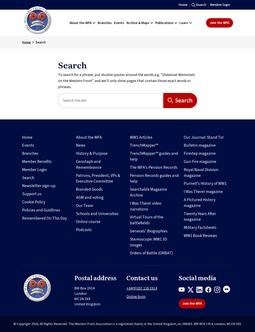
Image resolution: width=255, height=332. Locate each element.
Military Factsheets (200, 227)
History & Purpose (92, 153)
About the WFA (89, 137)
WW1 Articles (141, 137)
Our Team (84, 206)
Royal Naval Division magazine (201, 173)
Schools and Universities (97, 214)
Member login (220, 4)
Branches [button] (105, 22)
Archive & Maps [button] (137, 22)
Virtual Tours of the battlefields (146, 220)
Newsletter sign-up (38, 186)
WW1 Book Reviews (200, 236)
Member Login (34, 170)
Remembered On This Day (44, 218)
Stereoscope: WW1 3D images (148, 242)
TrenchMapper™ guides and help (154, 156)
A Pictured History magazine (199, 203)
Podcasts (84, 230)
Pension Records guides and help (154, 178)
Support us (32, 194)
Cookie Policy (33, 202)
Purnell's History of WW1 (205, 183)
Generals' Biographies (148, 231)
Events (28, 145)
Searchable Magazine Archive (148, 192)
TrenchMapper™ (144, 145)
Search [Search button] (184, 100)
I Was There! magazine (203, 192)
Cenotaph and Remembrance (89, 164)
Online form (135, 296)
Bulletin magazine (200, 145)
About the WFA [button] (80, 22)
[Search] (110, 100)
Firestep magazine (200, 153)
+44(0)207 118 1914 (141, 288)
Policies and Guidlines (41, 210)
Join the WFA (219, 22)
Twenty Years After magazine (200, 217)
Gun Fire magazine (200, 162)
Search (201, 4)
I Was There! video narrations (145, 206)
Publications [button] (164, 22)
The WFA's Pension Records (153, 167)
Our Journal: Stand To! (204, 137)
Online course (88, 222)
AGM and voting (89, 197)
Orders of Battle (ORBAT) (151, 253)
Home (183, 4)
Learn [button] (184, 22)
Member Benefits (37, 162)
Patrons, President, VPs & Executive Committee (98, 178)
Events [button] (119, 22)
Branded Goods (89, 189)
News (80, 145)
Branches (30, 153)
